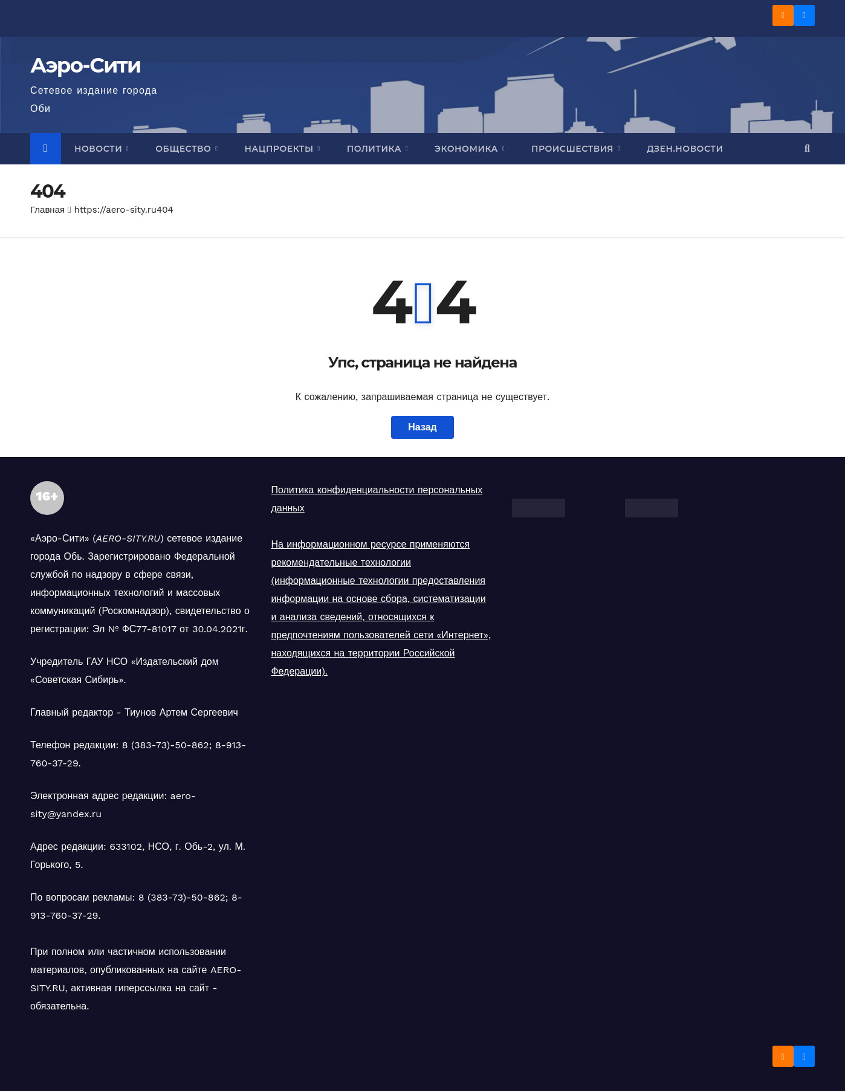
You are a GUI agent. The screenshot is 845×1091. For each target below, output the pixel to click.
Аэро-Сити (85, 65)
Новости (99, 148)
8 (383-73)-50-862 (165, 745)
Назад (422, 427)
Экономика (467, 148)
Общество (184, 148)
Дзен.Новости (685, 148)
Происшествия (574, 148)
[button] (807, 148)
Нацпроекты (280, 148)
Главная (47, 209)
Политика (375, 148)
